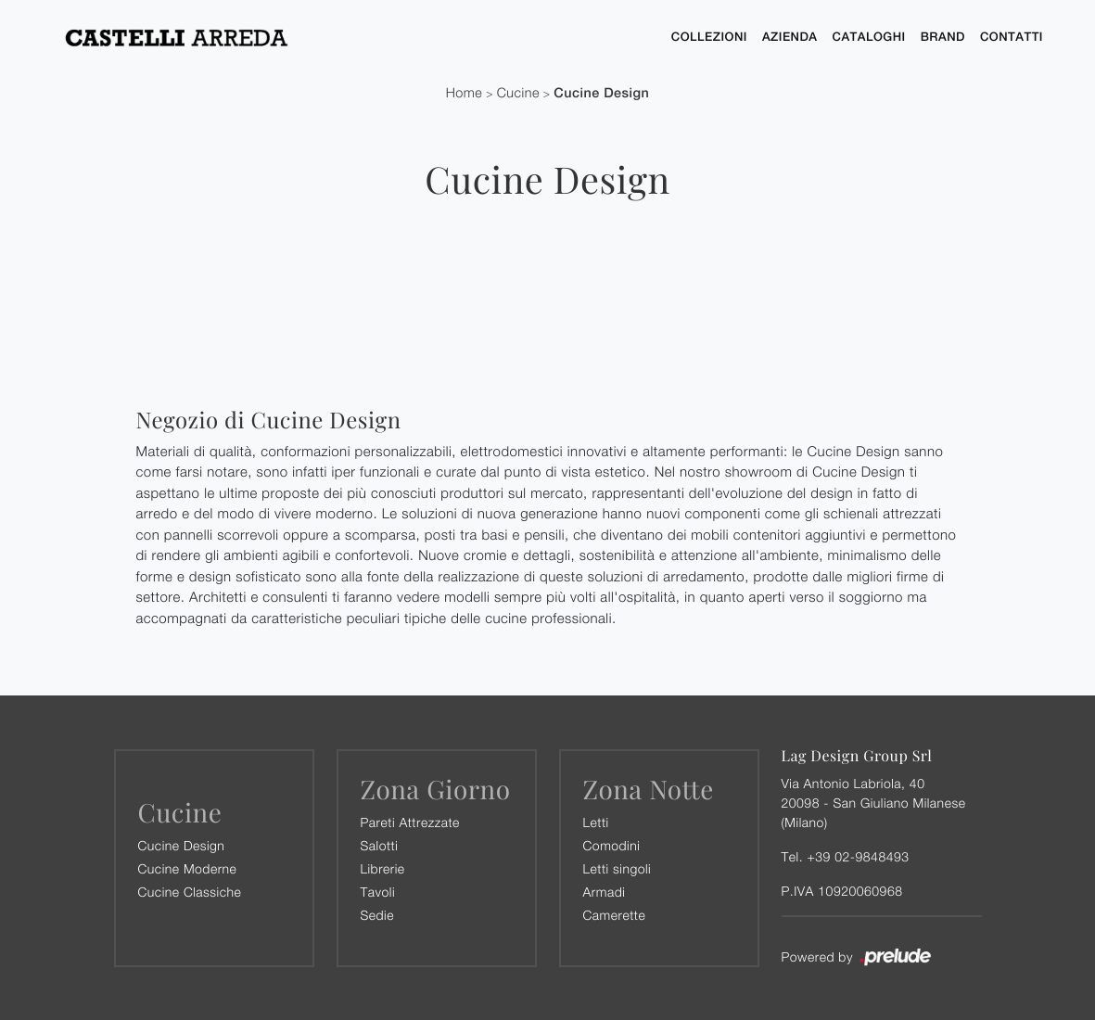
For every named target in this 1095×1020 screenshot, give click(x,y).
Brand (943, 37)
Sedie (377, 915)
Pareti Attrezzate (410, 822)
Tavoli (378, 891)
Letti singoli (617, 868)
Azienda (790, 37)
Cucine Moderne (187, 868)
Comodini (612, 845)
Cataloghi (869, 37)
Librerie (383, 868)
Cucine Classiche (190, 891)
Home (464, 93)
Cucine (518, 93)
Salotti (380, 845)
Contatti (1011, 37)
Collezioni (709, 37)
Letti (596, 822)
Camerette (614, 915)
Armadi (604, 891)
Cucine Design (601, 93)
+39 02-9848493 (858, 856)
